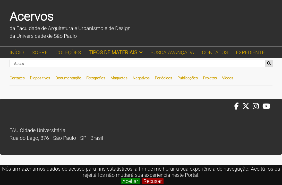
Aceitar (130, 181)
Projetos (210, 78)
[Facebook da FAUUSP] (238, 106)
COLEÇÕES (68, 52)
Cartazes (17, 78)
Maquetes (118, 78)
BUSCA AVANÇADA (172, 52)
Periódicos (163, 78)
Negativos (141, 78)
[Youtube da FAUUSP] (266, 106)
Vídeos (227, 78)
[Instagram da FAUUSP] (257, 106)
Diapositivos (40, 78)
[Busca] (137, 63)
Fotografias (95, 78)
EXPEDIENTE (250, 52)
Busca (269, 63)
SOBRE (40, 52)
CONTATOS (215, 52)
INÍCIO (17, 52)
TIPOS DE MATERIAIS (113, 52)
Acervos (31, 16)
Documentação (68, 78)
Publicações (187, 78)
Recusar (152, 181)
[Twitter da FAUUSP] (247, 106)
